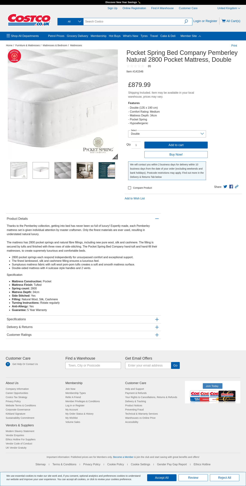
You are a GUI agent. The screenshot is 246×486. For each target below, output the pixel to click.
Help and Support (134, 389)
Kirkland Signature (15, 413)
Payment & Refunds (136, 393)
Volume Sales (72, 422)
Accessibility (131, 422)
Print (234, 45)
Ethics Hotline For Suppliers (21, 439)
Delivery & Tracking (135, 401)
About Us (12, 383)
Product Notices (133, 405)
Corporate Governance (18, 409)
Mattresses (76, 45)
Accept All (162, 477)
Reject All (224, 477)
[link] (225, 186)
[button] (188, 21)
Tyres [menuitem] (144, 36)
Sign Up (112, 8)
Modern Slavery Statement (20, 431)
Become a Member (123, 457)
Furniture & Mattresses (27, 45)
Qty (128, 144)
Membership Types (75, 393)
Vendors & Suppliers (20, 425)
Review (193, 477)
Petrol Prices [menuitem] (56, 36)
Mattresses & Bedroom (55, 45)
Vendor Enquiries (15, 435)
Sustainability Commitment (20, 417)
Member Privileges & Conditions (82, 401)
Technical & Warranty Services (141, 413)
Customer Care (188, 8)
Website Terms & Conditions (21, 405)
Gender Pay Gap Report (172, 464)
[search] (134, 21)
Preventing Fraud (134, 409)
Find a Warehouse (162, 8)
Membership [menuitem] (98, 36)
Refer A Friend (73, 397)
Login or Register (205, 21)
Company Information (17, 389)
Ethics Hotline (202, 464)
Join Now (70, 389)
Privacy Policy (13, 401)
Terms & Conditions (64, 464)
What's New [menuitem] (130, 36)
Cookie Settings (140, 464)
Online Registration (134, 8)
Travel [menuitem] (154, 36)
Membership (73, 383)
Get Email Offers (138, 358)
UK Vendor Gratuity (16, 447)
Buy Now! (176, 154)
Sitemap (41, 464)
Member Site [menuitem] (188, 36)
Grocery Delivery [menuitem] (77, 36)
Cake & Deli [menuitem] (167, 36)
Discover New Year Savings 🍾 (123, 2)
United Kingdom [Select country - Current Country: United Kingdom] (228, 8)
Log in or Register (75, 405)
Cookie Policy (115, 464)
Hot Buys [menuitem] (115, 36)
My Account (71, 409)
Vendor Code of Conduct (19, 443)
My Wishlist (71, 417)
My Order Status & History (79, 413)
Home (9, 45)
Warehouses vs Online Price (140, 417)
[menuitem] (27, 36)
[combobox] (70, 21)
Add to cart (176, 145)
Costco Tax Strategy (16, 397)
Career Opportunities (17, 393)
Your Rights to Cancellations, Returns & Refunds (151, 397)
